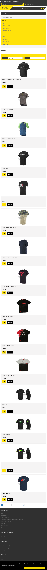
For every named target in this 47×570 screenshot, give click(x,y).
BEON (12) (5, 39)
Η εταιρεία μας (4, 515)
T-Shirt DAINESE (5, 168)
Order (2, 559)
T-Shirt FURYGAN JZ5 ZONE (8, 375)
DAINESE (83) (6, 41)
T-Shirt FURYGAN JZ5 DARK (8, 316)
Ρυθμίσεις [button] (12, 567)
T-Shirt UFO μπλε (6, 493)
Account (3, 557)
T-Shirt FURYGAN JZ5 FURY (8, 345)
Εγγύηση (3, 523)
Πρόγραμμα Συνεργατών (6, 548)
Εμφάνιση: (27, 58)
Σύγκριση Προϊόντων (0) (6, 56)
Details (10, 86)
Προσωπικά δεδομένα (5, 525)
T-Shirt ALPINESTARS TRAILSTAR (9, 139)
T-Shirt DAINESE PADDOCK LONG (9, 257)
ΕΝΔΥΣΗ (5, 13)
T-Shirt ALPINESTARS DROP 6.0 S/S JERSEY (11, 79)
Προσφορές (3, 550)
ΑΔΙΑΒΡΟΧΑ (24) (6, 25)
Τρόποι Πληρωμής (5, 517)
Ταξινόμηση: (5, 58)
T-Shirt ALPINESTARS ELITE (8, 109)
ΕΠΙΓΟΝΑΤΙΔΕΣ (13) (7, 28)
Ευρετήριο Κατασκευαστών (7, 543)
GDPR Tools (3, 513)
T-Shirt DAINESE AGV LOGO (8, 198)
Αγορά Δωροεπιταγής (5, 546)
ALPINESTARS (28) (7, 37)
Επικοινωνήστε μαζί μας (6, 534)
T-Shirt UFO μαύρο (6, 405)
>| (23, 505)
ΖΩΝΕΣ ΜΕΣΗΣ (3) (7, 30)
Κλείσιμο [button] (43, 561)
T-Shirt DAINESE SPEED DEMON (9, 286)
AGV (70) (5, 36)
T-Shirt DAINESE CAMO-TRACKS (9, 227)
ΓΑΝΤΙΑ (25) (5, 26)
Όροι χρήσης (4, 527)
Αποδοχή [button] (34, 567)
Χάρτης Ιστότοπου (5, 536)
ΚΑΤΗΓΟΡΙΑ (4, 20)
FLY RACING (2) (6, 42)
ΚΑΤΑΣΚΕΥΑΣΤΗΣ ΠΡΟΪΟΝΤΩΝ (7, 33)
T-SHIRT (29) (6, 23)
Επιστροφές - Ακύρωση (6, 521)
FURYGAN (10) (6, 44)
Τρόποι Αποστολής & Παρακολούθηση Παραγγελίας (12, 519)
